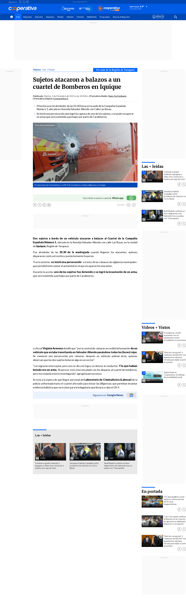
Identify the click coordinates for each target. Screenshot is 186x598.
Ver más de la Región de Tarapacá (115, 70)
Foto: (37, 125)
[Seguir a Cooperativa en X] (23, 2)
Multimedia (92, 17)
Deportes (39, 17)
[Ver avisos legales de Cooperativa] (154, 19)
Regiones (50, 17)
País (18, 17)
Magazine (27, 17)
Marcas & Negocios (121, 17)
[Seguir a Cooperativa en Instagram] (27, 2)
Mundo (60, 17)
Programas (105, 17)
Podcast (80, 17)
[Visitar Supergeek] (162, 19)
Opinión (70, 17)
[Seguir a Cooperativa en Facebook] (20, 2)
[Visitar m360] (158, 19)
